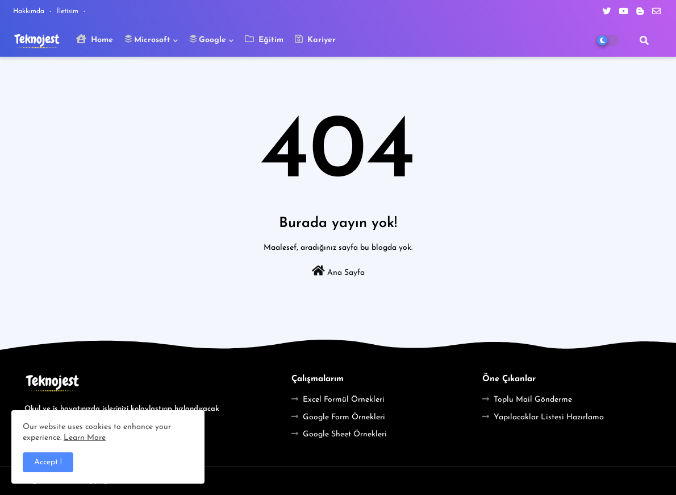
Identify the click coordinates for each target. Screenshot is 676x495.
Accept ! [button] (48, 462)
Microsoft (147, 39)
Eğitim (264, 39)
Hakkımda (30, 11)
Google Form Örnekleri (344, 417)
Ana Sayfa (338, 271)
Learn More (85, 438)
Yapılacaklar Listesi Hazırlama (549, 417)
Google (207, 39)
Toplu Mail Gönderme (533, 399)
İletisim (69, 11)
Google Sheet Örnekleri (345, 434)
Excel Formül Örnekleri (344, 399)
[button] (644, 40)
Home (94, 39)
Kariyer (315, 39)
